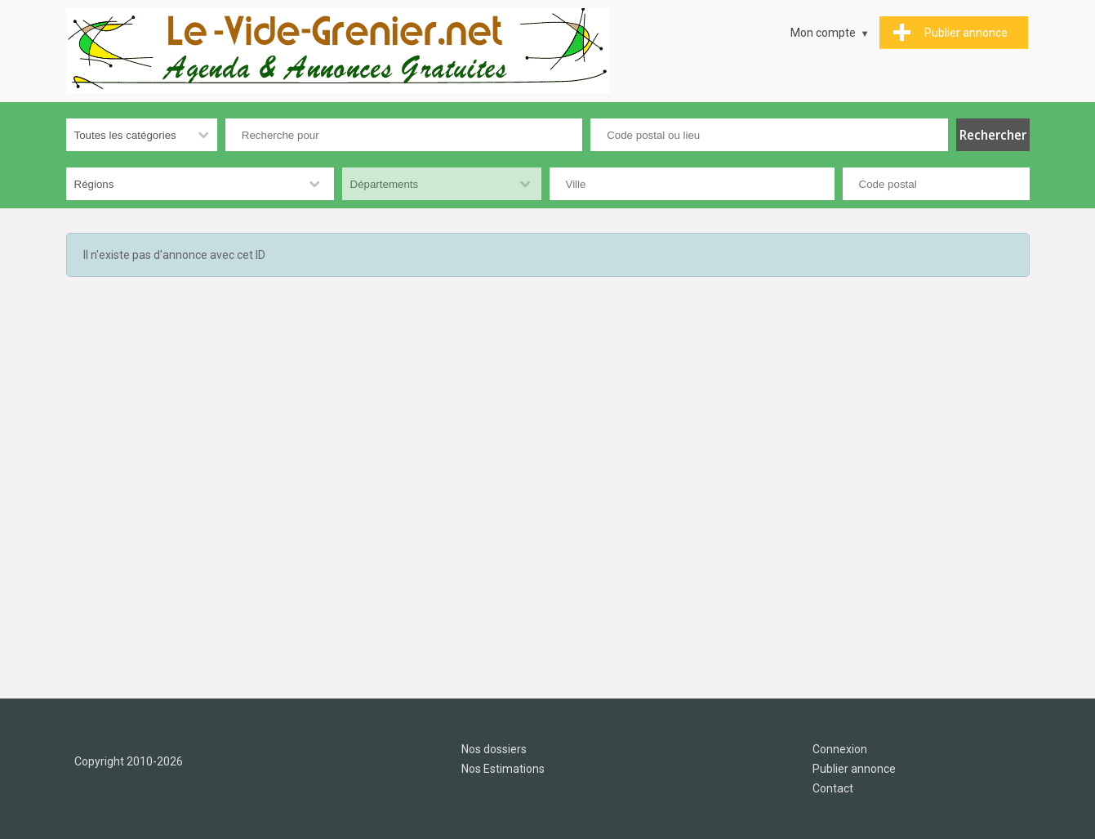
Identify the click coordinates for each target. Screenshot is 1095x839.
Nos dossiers (494, 749)
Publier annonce (854, 768)
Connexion (839, 749)
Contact (832, 788)
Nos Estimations (503, 768)
